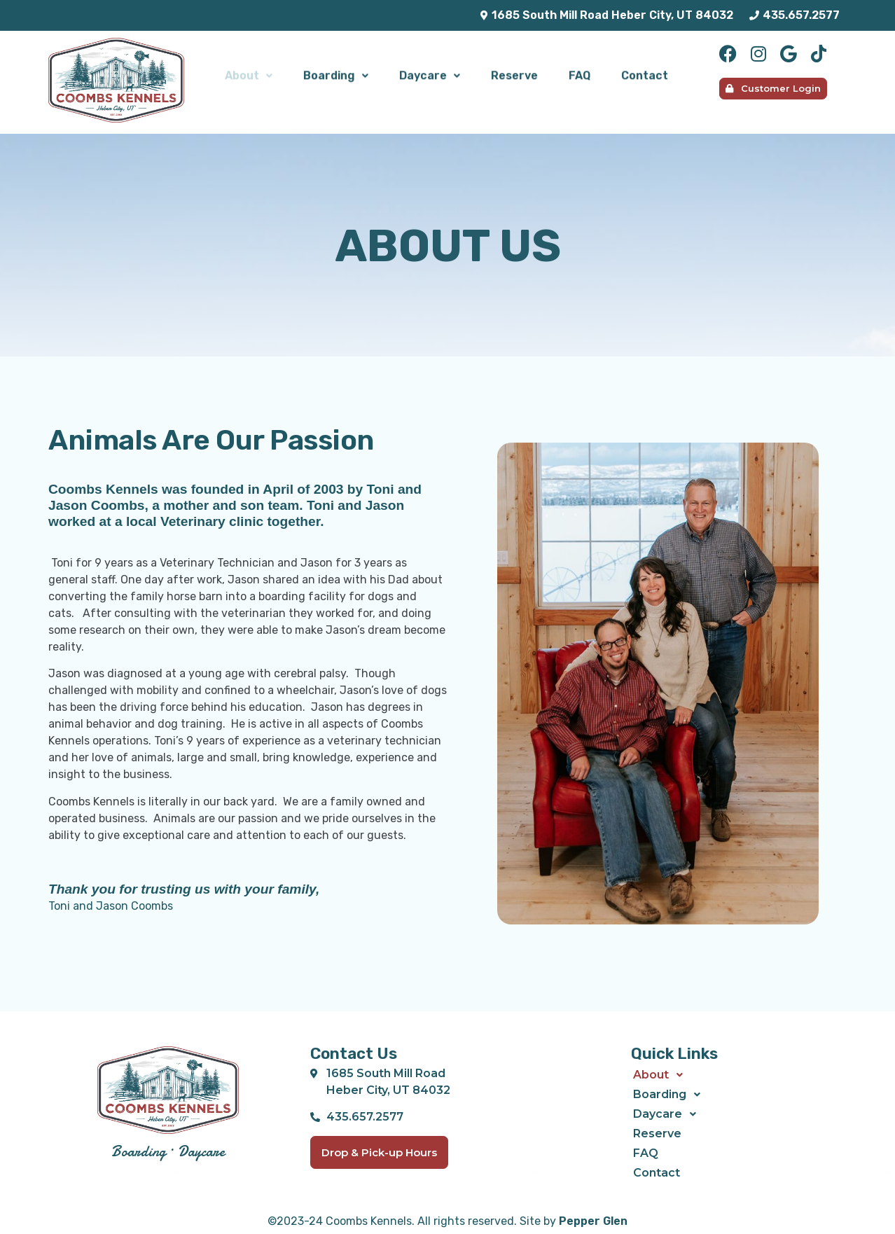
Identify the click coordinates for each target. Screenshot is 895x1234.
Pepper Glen (593, 1221)
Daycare (429, 74)
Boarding (335, 74)
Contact (644, 74)
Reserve (514, 74)
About (248, 74)
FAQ (579, 74)
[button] (248, 74)
